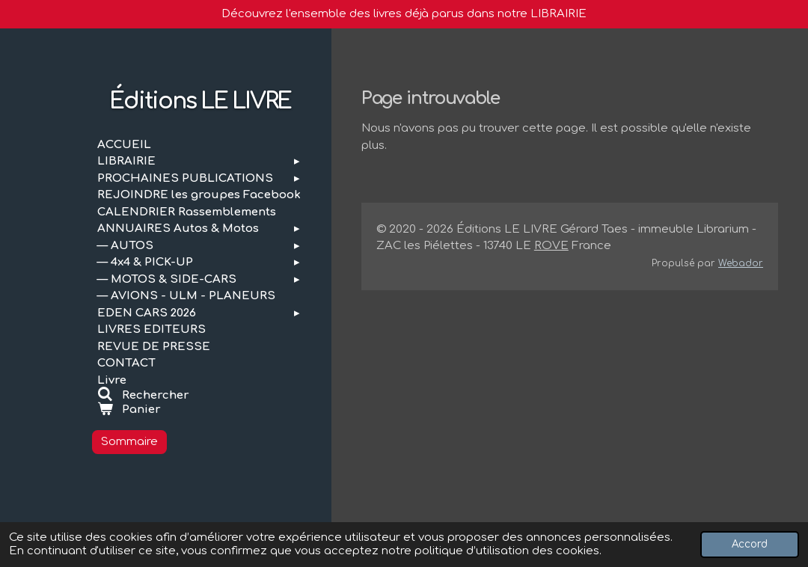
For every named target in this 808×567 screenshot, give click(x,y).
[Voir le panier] (200, 410)
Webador (740, 263)
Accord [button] (750, 544)
